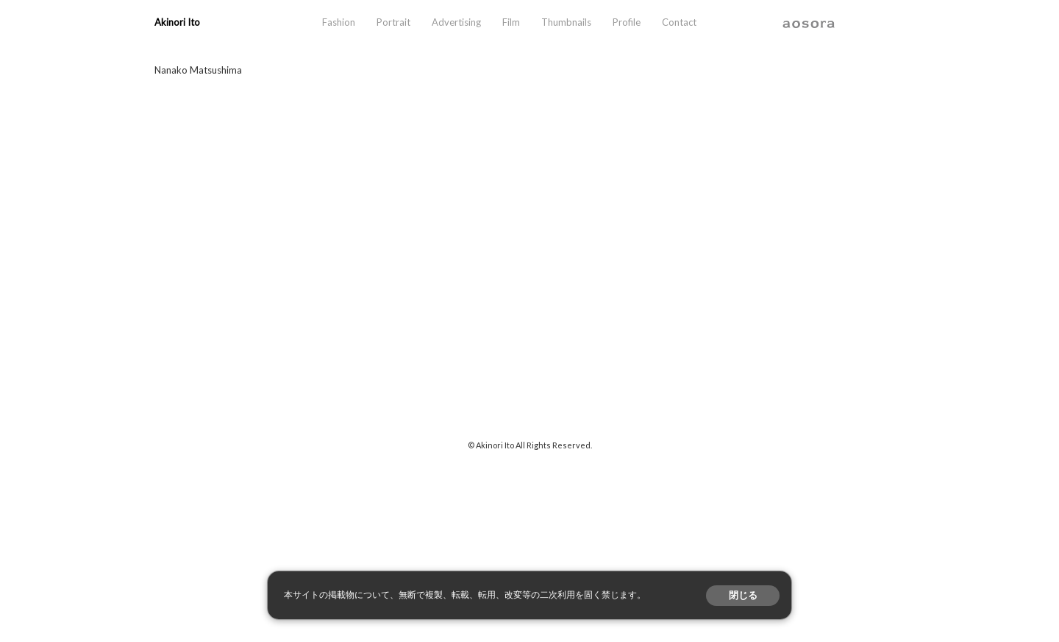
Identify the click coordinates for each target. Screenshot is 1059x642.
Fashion (338, 22)
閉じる (743, 595)
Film (511, 22)
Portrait (393, 22)
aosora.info (809, 22)
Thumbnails (566, 22)
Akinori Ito (177, 22)
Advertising (456, 22)
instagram (848, 22)
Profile (627, 22)
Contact (679, 22)
